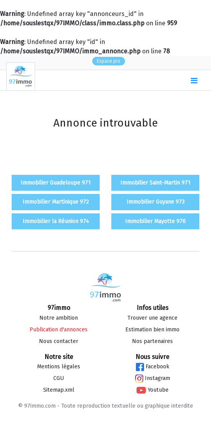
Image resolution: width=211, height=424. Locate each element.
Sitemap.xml (58, 390)
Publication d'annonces (59, 329)
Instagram (152, 378)
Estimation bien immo (152, 329)
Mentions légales (58, 366)
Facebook (152, 366)
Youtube (152, 390)
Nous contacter (58, 341)
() (175, 80)
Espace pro (108, 61)
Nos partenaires (152, 341)
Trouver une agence (152, 318)
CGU (58, 378)
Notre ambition (58, 318)
